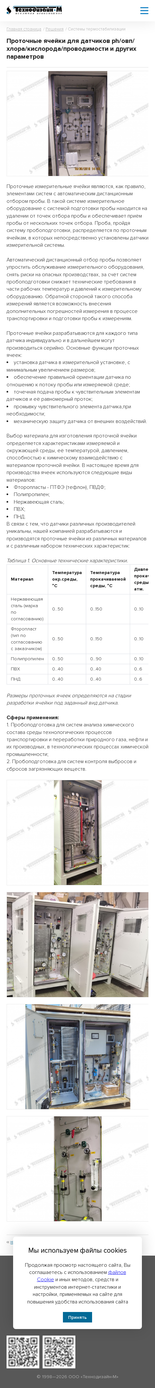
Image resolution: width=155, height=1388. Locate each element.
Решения (55, 29)
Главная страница (24, 29)
